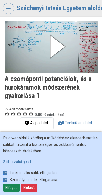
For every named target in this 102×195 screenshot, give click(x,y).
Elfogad (11, 188)
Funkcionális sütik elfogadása (34, 172)
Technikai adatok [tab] (75, 122)
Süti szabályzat (17, 161)
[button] (51, 47)
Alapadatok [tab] (37, 122)
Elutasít (29, 188)
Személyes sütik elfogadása (33, 179)
